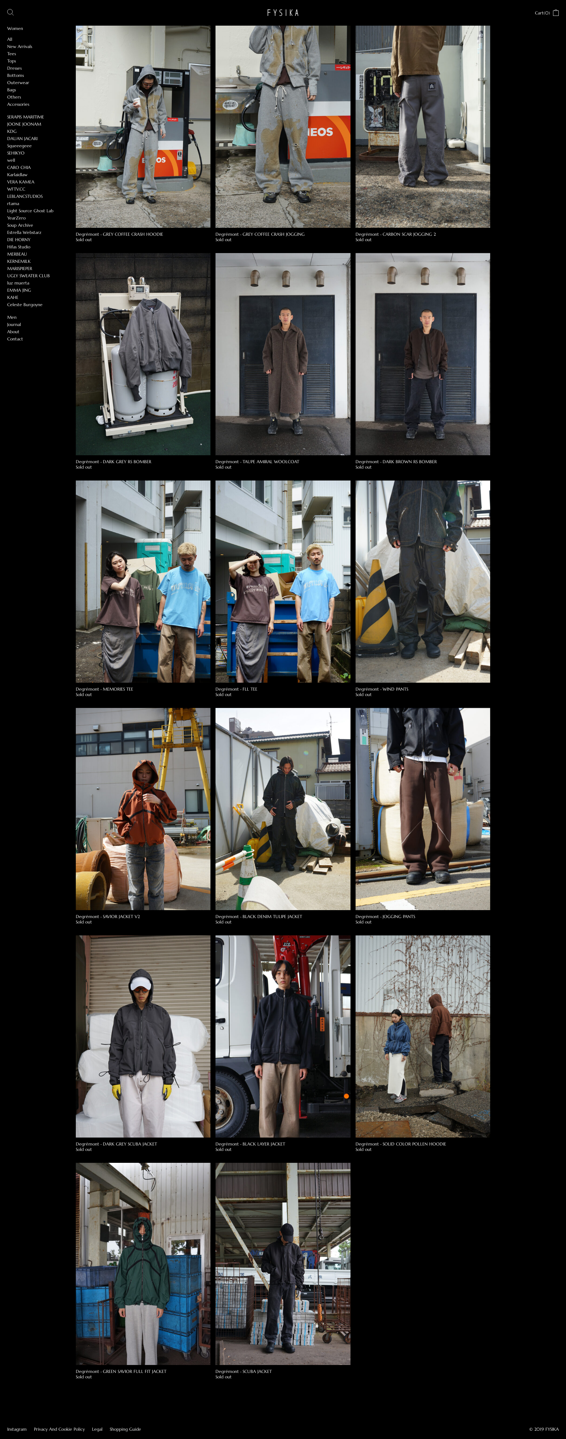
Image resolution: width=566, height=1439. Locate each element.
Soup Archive (20, 225)
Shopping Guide (125, 1429)
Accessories (18, 104)
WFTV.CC (16, 189)
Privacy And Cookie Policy (59, 1429)
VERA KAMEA (20, 181)
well (11, 160)
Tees (11, 53)
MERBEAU (17, 254)
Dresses (14, 68)
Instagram (17, 1429)
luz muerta (18, 283)
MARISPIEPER (19, 268)
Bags (11, 89)
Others (14, 97)
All (9, 39)
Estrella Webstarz (24, 232)
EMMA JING (19, 290)
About (13, 331)
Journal (14, 324)
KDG (12, 131)
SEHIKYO (16, 153)
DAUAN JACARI (22, 138)
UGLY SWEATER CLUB (28, 275)
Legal (97, 1429)
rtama (13, 203)
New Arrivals (19, 46)
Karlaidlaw (17, 174)
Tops (11, 61)
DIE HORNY (18, 239)
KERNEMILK (19, 261)
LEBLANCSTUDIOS (25, 196)
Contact (15, 339)
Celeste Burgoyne (25, 304)
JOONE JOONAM (24, 124)
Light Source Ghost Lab (30, 210)
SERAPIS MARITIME (25, 116)
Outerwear (18, 82)
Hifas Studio (18, 246)
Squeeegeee (19, 145)
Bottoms (15, 75)
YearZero (16, 218)
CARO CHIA (19, 167)
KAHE (12, 297)
